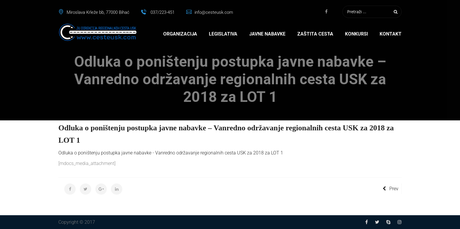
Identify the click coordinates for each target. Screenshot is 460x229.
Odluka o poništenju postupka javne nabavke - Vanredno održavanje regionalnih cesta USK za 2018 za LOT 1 (170, 153)
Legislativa (223, 34)
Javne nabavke (267, 34)
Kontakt (391, 34)
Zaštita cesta (315, 34)
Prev (390, 188)
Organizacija (180, 34)
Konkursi (356, 34)
